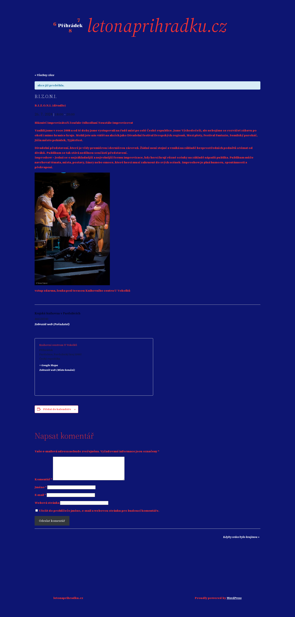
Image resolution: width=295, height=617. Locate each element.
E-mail (40, 499)
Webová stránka (47, 507)
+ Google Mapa (48, 365)
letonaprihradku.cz (157, 25)
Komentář (43, 484)
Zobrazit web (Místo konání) (57, 370)
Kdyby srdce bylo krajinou (241, 541)
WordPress (234, 602)
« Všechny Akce (44, 75)
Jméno (41, 492)
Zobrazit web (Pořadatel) (52, 324)
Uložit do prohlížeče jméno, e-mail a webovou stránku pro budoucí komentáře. (99, 515)
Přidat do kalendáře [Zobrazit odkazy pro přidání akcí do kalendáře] (57, 409)
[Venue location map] (121, 367)
